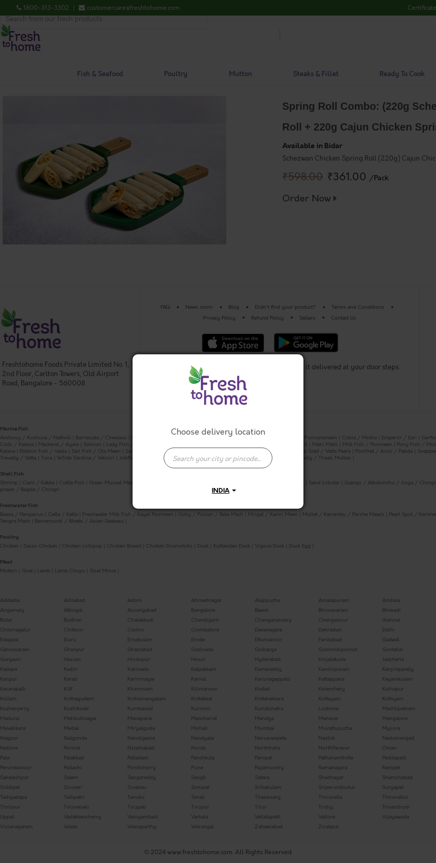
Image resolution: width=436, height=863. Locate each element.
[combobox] (218, 452)
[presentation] (218, 458)
